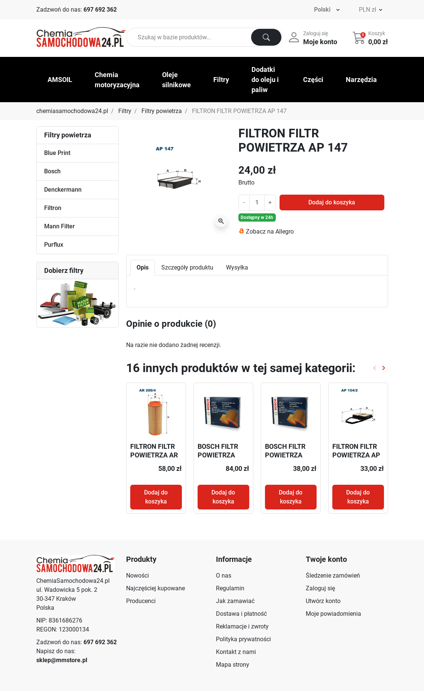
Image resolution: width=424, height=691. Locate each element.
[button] (371, 37)
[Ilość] (256, 202)
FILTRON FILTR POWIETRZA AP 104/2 (356, 455)
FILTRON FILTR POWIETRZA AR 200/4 (154, 455)
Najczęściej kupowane (155, 588)
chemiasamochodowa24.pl (72, 111)
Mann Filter (59, 226)
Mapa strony (232, 664)
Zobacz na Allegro (270, 231)
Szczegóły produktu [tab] (187, 267)
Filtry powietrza (161, 111)
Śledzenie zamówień (333, 575)
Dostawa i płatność (241, 613)
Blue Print (57, 152)
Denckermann (63, 189)
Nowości (137, 575)
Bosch (52, 171)
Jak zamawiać (235, 601)
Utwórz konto (323, 601)
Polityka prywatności (243, 639)
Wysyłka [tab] (237, 267)
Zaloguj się (320, 588)
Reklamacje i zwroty (242, 626)
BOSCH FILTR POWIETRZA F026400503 (218, 455)
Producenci (141, 601)
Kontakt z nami (236, 651)
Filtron (52, 207)
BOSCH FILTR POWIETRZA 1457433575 (285, 455)
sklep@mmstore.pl (61, 660)
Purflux (53, 244)
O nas (223, 575)
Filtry (124, 111)
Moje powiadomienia (333, 613)
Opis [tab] (143, 267)
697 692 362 (100, 9)
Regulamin (230, 588)
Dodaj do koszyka (331, 202)
